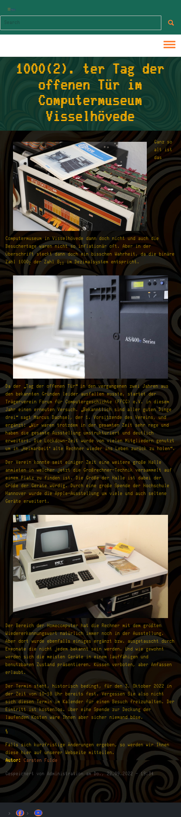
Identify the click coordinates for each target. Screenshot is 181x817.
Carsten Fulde (41, 760)
